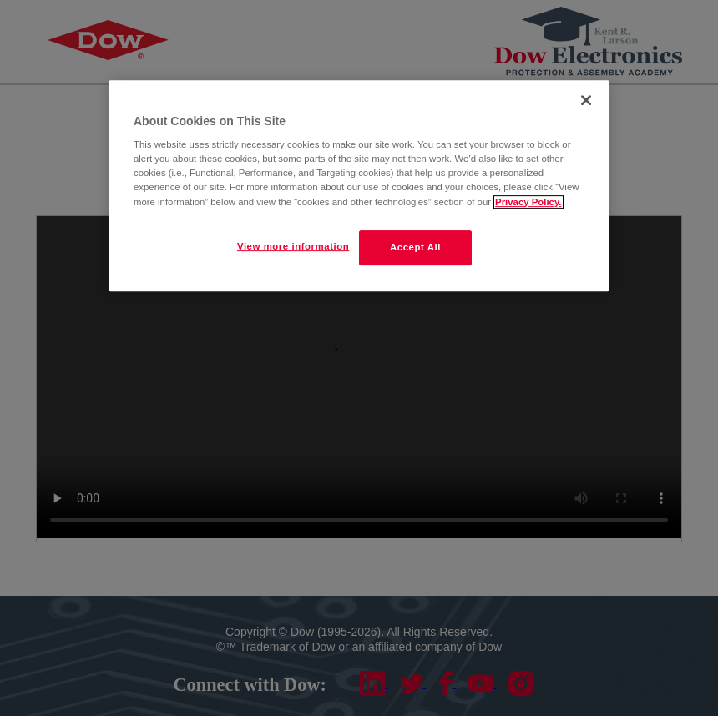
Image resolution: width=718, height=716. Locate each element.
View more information (293, 246)
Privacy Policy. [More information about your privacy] (528, 202)
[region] (359, 185)
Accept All (415, 247)
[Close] (586, 100)
